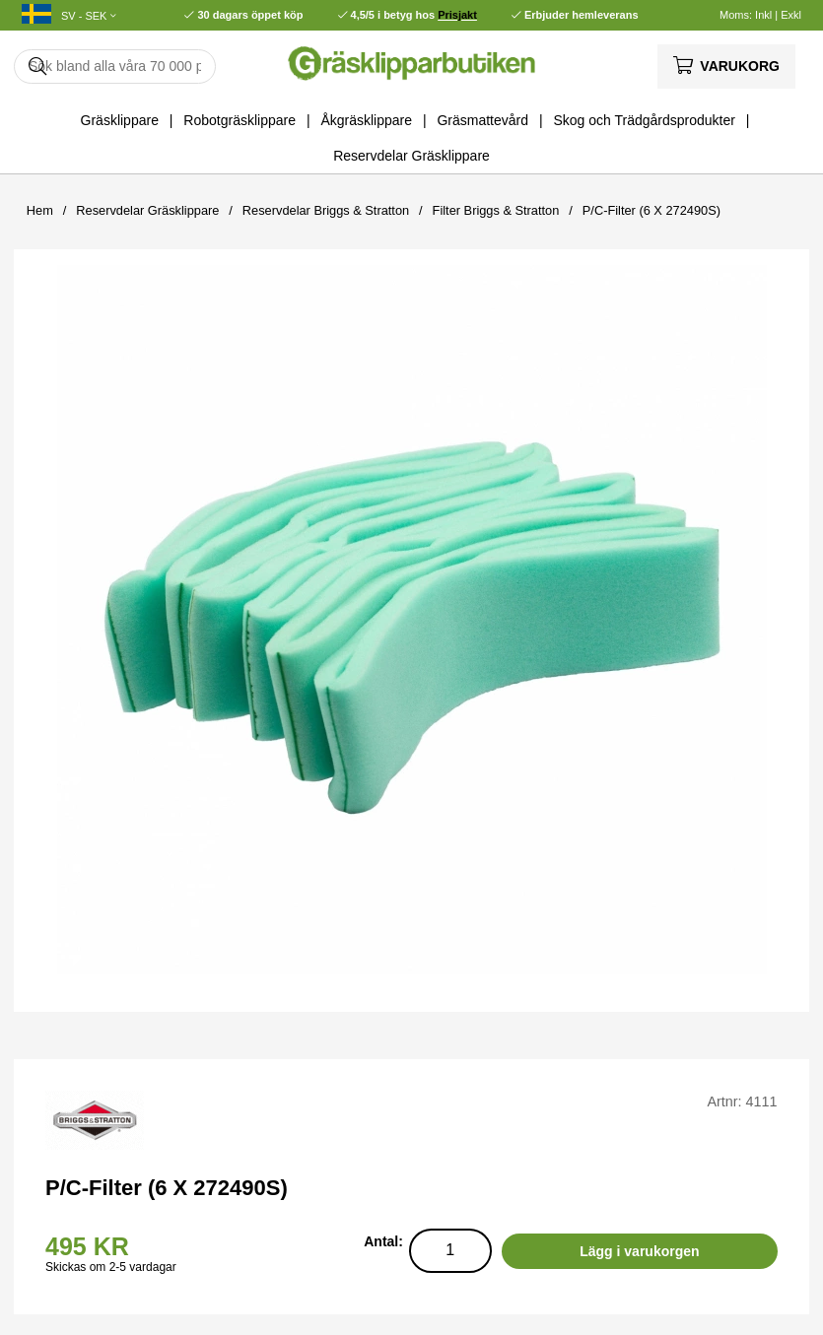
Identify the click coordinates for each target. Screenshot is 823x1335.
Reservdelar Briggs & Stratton (325, 210)
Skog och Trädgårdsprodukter (643, 120)
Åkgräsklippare (366, 120)
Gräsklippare (120, 120)
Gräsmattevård (482, 120)
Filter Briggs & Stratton (496, 210)
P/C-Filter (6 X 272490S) (651, 210)
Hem (40, 210)
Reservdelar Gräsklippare (411, 156)
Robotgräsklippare (239, 120)
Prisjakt (457, 15)
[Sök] (115, 66)
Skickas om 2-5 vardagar (110, 1267)
